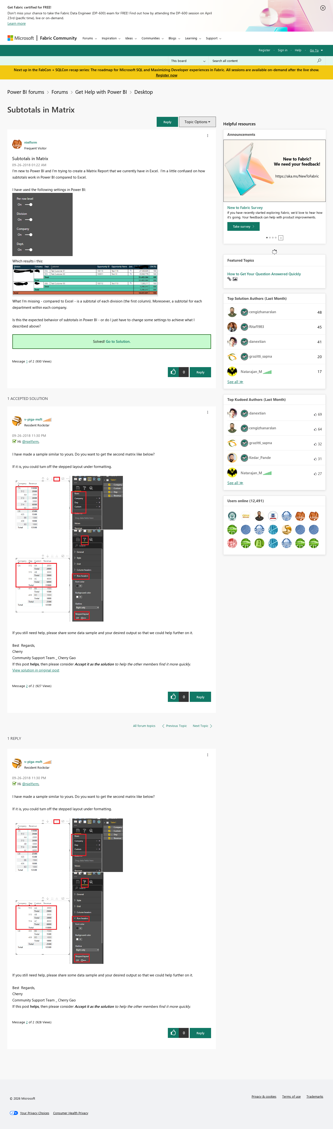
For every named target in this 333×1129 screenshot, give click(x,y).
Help (298, 50)
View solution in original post (35, 670)
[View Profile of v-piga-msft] (33, 419)
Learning (191, 38)
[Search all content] (267, 60)
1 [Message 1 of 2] (27, 361)
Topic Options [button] (196, 121)
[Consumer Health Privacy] (70, 1113)
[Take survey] (243, 226)
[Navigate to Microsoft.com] (21, 38)
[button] (167, 122)
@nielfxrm (30, 441)
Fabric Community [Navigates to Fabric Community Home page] (58, 38)
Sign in (282, 50)
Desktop (143, 91)
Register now (166, 75)
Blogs (172, 38)
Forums (88, 38)
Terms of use (291, 1096)
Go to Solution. (118, 341)
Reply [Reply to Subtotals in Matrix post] (200, 372)
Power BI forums (25, 91)
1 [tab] (267, 238)
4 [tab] (276, 238)
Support (211, 38)
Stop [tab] (280, 237)
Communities (151, 38)
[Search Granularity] (188, 60)
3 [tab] (273, 238)
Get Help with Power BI (101, 91)
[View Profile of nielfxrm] (30, 142)
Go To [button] (314, 50)
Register (264, 50)
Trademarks (315, 1096)
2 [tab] (270, 238)
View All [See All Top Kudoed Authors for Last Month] (235, 483)
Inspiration (109, 38)
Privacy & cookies (264, 1096)
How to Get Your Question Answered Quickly (264, 273)
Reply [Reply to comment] (200, 697)
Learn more (17, 23)
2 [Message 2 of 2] (27, 686)
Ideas (129, 38)
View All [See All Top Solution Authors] (235, 382)
